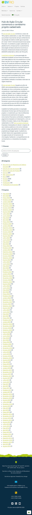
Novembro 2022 (7, 278)
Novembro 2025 (7, 206)
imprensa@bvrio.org (22, 487)
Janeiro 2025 (7, 226)
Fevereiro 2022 (7, 296)
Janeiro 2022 (7, 298)
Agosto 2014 (6, 422)
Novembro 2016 (7, 396)
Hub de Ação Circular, (9, 85)
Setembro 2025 (7, 210)
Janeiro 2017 (6, 392)
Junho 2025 (6, 216)
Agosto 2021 (6, 308)
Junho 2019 (6, 354)
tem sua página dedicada (21, 123)
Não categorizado (8, 175)
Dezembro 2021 (7, 300)
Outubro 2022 (7, 280)
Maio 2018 (6, 362)
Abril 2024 (6, 244)
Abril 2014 (6, 430)
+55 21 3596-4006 (16, 496)
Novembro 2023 (7, 254)
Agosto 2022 (7, 284)
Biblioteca (5, 10)
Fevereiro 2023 (7, 272)
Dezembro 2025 (7, 204)
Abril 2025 (6, 220)
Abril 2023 (6, 268)
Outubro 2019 (7, 350)
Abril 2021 (6, 316)
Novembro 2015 (7, 404)
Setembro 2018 (7, 358)
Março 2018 (6, 364)
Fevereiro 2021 (7, 320)
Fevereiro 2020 (7, 344)
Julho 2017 (6, 380)
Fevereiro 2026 (7, 200)
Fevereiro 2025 (7, 224)
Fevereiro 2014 (7, 434)
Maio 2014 (6, 428)
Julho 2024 (6, 238)
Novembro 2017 (7, 372)
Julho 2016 (6, 402)
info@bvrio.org (21, 485)
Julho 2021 (6, 310)
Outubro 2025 (7, 208)
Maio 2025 (6, 218)
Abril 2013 (6, 444)
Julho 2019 (6, 352)
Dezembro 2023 (7, 252)
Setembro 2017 (7, 376)
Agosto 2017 (6, 378)
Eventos (5, 173)
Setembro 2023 (7, 258)
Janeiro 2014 (6, 436)
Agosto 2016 (6, 400)
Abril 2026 (6, 196)
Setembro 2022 (7, 282)
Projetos (17, 6)
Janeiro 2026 (7, 202)
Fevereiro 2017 (7, 390)
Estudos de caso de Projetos (11, 170)
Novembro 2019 (7, 348)
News (4, 177)
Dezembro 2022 (7, 276)
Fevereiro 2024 (7, 248)
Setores (10, 6)
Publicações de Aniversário (10, 185)
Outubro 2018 (7, 356)
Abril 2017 (6, 386)
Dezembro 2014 (7, 414)
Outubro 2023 (7, 256)
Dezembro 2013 (7, 438)
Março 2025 (6, 222)
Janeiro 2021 (6, 322)
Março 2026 (6, 198)
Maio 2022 (6, 290)
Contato (19, 10)
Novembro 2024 (7, 230)
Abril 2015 (6, 410)
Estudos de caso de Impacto (11, 168)
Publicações (6, 183)
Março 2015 (6, 412)
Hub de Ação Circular (9, 34)
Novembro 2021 (7, 302)
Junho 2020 (6, 336)
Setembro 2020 (7, 330)
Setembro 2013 (7, 442)
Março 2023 (6, 270)
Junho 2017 (6, 382)
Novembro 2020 (7, 326)
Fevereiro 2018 (7, 366)
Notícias (23, 6)
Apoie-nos (12, 10)
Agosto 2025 (7, 212)
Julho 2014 (6, 424)
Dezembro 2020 (7, 324)
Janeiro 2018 (6, 368)
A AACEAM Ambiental (8, 55)
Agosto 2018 (6, 360)
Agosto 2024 (7, 236)
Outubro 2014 (7, 418)
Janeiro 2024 (7, 250)
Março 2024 (6, 246)
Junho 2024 (6, 240)
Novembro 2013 (7, 440)
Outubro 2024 (7, 232)
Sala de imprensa (6, 15)
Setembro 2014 (7, 420)
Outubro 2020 (7, 328)
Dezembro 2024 (7, 228)
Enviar (5, 155)
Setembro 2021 (7, 306)
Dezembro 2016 (7, 394)
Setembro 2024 (7, 234)
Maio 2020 (6, 338)
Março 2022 (6, 294)
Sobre (4, 6)
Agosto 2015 (6, 406)
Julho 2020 (6, 334)
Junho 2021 (6, 312)
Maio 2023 (6, 266)
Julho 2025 (6, 214)
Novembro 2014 (7, 416)
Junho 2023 (6, 264)
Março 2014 (6, 432)
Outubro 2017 (7, 374)
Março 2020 (6, 342)
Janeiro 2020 (7, 346)
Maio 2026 (6, 194)
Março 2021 (6, 318)
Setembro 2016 (7, 398)
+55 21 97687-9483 (16, 498)
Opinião (5, 181)
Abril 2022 (6, 292)
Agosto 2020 (7, 332)
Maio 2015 (6, 408)
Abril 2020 (6, 340)
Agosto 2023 (7, 260)
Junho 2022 (6, 288)
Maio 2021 (6, 314)
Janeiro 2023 (7, 274)
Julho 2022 (6, 286)
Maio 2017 (6, 384)
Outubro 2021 (7, 304)
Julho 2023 (6, 262)
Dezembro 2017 (7, 370)
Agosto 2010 (6, 446)
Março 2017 (6, 388)
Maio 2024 (6, 242)
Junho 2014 (6, 426)
